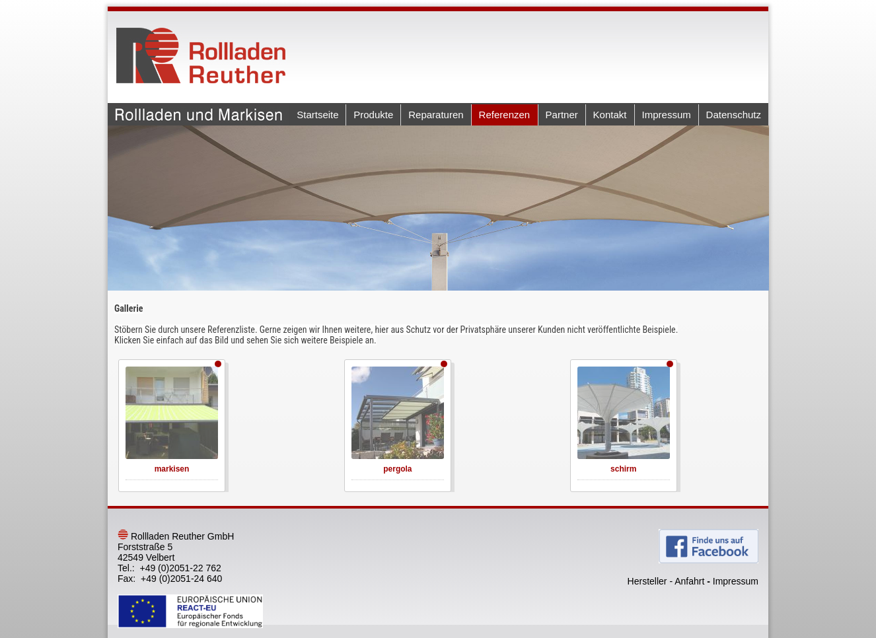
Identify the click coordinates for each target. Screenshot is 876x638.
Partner (562, 114)
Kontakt (610, 114)
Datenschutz (733, 114)
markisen (172, 469)
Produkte (373, 114)
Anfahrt (689, 581)
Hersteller (647, 581)
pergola (397, 469)
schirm (623, 469)
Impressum (666, 114)
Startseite (317, 114)
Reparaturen (435, 114)
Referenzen (504, 114)
